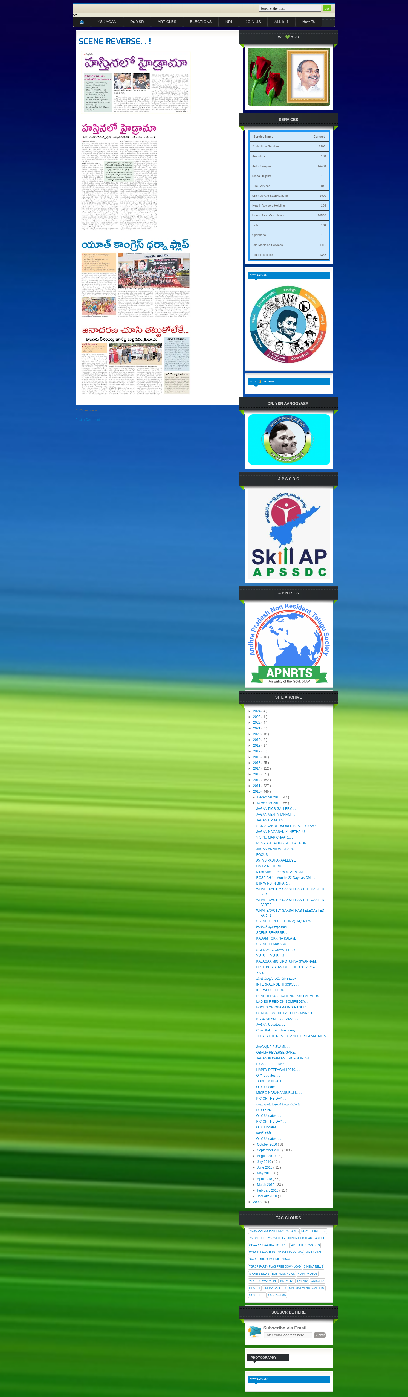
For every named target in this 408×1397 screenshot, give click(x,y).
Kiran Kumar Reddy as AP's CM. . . (281, 872)
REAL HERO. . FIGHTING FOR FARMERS (287, 996)
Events (302, 1280)
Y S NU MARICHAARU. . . (275, 837)
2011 (257, 786)
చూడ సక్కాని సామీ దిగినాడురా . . (277, 979)
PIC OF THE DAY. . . (271, 1098)
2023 (257, 717)
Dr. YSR (137, 21)
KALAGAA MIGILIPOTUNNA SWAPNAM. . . (288, 961)
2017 (257, 751)
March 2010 (266, 1185)
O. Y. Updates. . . (268, 1087)
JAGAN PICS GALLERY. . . (276, 809)
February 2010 (268, 1190)
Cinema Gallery (274, 1287)
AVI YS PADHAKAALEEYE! (276, 860)
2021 (257, 728)
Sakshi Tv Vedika (290, 1252)
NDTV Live (287, 1280)
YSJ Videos (257, 1238)
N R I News (313, 1252)
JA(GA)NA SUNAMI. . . (273, 1047)
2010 (257, 791)
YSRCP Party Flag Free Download (275, 1266)
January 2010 (267, 1196)
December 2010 (269, 797)
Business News (283, 1273)
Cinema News (313, 1266)
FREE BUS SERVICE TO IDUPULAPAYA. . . (288, 967)
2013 (257, 774)
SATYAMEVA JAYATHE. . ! (275, 950)
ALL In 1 (281, 21)
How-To (308, 21)
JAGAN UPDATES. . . (272, 820)
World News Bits (262, 1252)
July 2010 (264, 1162)
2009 (257, 1202)
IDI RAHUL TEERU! (270, 990)
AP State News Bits (305, 1245)
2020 (257, 734)
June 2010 (265, 1167)
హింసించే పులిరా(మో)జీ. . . (273, 927)
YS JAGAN (107, 21)
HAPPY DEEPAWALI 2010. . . (278, 1070)
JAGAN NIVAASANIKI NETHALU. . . (282, 832)
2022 (257, 722)
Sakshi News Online (264, 1259)
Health (254, 1287)
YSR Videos (276, 1238)
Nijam (286, 1259)
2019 (257, 740)
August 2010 (266, 1156)
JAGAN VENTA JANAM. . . (275, 814)
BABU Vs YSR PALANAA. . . (277, 1019)
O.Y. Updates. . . (268, 1075)
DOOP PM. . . (266, 1110)
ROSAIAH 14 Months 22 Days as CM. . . (285, 878)
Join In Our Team (300, 1238)
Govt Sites (257, 1295)
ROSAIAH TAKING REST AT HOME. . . (284, 843)
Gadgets (317, 1280)
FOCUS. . (263, 855)
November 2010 (269, 803)
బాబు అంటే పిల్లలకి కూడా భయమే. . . (280, 1104)
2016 (257, 757)
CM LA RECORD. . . (271, 866)
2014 (257, 768)
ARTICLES (167, 21)
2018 (257, 745)
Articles (321, 1238)
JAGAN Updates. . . (270, 1025)
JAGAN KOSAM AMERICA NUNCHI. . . (285, 1058)
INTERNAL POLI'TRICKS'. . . (277, 984)
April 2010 (265, 1179)
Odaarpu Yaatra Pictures (268, 1245)
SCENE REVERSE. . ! (115, 41)
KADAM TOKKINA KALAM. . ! (277, 938)
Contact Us (277, 1295)
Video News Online (263, 1280)
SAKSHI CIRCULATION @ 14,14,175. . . (286, 921)
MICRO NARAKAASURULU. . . (279, 1093)
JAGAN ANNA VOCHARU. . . (277, 849)
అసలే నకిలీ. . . (265, 1133)
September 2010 (269, 1150)
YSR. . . (261, 973)
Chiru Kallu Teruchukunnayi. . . (278, 1030)
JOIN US (253, 21)
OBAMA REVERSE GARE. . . (277, 1052)
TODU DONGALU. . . (271, 1081)
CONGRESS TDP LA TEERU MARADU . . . (288, 1013)
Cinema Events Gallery (307, 1287)
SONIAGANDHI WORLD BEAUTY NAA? (286, 826)
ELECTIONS (201, 21)
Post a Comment (88, 420)
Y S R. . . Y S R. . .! (270, 956)
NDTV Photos (307, 1273)
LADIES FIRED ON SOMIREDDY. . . (282, 1002)
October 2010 (267, 1144)
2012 (257, 780)
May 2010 (264, 1173)
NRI (228, 21)
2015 (257, 763)
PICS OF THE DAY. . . (272, 1064)
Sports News (259, 1273)
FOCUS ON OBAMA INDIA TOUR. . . (283, 1007)
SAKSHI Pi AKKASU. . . (273, 944)
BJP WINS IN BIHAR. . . (273, 883)
